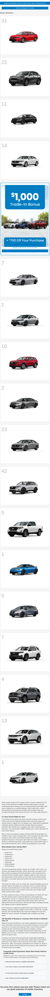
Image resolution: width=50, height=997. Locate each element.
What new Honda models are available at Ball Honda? (20, 961)
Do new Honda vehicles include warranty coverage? (20, 973)
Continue (25, 994)
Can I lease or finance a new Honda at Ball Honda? (19, 966)
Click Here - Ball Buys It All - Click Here (25, 8)
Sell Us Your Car (25, 250)
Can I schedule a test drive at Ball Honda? (17, 978)
